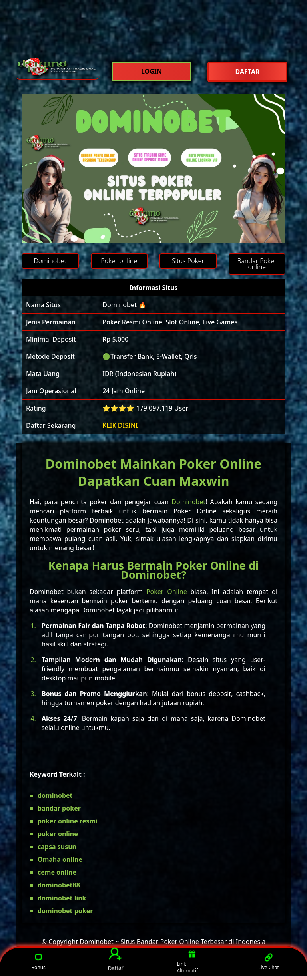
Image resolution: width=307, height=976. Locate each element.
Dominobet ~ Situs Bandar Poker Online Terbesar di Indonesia (172, 941)
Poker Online (166, 591)
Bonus (38, 962)
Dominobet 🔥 (124, 304)
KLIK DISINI (120, 425)
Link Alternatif (187, 962)
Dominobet (188, 501)
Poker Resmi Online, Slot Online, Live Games (169, 322)
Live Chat (268, 962)
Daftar (115, 960)
